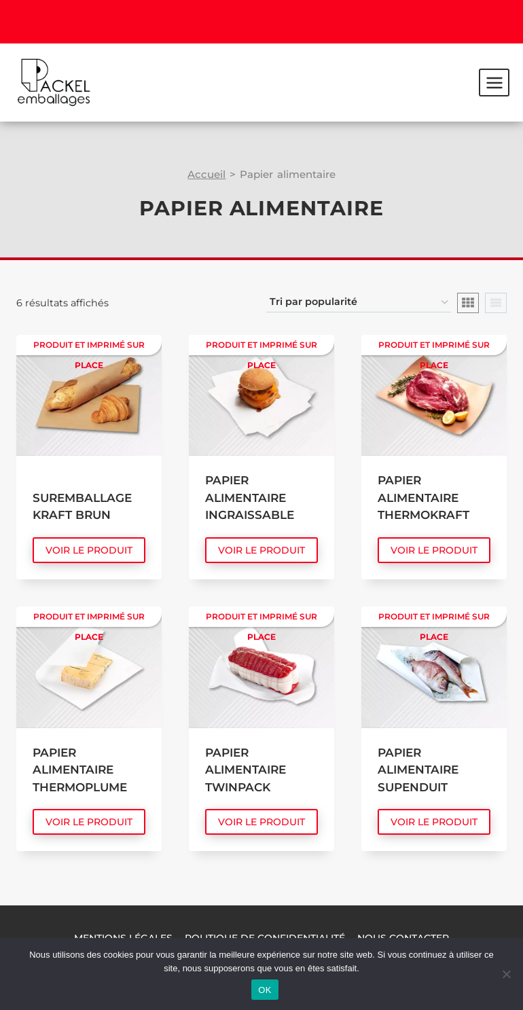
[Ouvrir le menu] (494, 82)
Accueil (206, 174)
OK (264, 990)
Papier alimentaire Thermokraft (423, 497)
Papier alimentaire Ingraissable (249, 497)
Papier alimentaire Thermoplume (80, 770)
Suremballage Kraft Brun (82, 506)
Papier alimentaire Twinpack (245, 770)
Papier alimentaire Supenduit (418, 770)
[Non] (506, 974)
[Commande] (358, 302)
